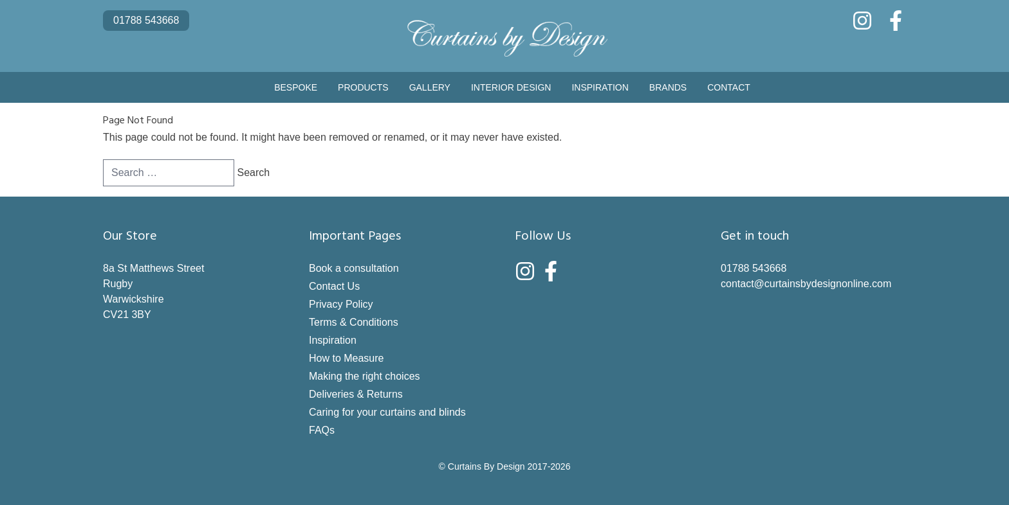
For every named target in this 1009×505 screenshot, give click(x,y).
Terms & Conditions (353, 322)
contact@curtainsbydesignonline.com (806, 283)
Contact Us (334, 286)
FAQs (322, 430)
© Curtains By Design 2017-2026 (505, 466)
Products (363, 87)
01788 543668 (146, 20)
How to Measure (346, 358)
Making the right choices (364, 376)
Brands (668, 87)
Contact (728, 87)
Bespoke (295, 87)
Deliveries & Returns (356, 394)
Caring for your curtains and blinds (387, 412)
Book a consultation (354, 268)
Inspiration (599, 87)
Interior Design (511, 87)
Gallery (429, 87)
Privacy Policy (341, 304)
